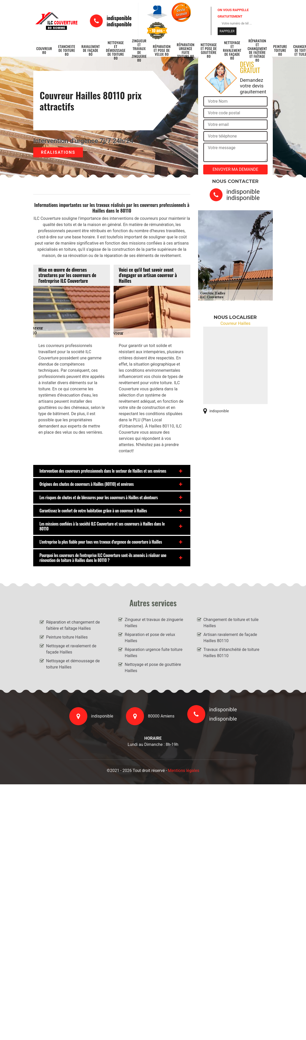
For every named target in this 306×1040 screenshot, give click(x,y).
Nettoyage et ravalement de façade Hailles (71, 649)
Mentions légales (183, 770)
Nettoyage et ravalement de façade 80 (232, 50)
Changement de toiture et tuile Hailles (231, 622)
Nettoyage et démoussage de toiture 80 (116, 50)
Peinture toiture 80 (280, 50)
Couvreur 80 (44, 50)
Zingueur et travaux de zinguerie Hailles (154, 622)
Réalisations (58, 152)
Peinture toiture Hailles (67, 637)
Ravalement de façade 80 (90, 50)
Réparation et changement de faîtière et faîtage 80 (257, 50)
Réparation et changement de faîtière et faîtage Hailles (73, 625)
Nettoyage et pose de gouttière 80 (209, 50)
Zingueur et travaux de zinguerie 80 (139, 50)
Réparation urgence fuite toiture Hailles (153, 652)
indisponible (119, 18)
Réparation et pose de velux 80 (162, 50)
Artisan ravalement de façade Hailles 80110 (230, 637)
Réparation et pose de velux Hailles (150, 637)
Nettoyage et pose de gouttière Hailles (153, 667)
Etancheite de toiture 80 (66, 50)
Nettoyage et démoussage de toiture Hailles (73, 664)
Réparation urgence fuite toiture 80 (185, 50)
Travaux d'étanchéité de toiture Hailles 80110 (231, 652)
